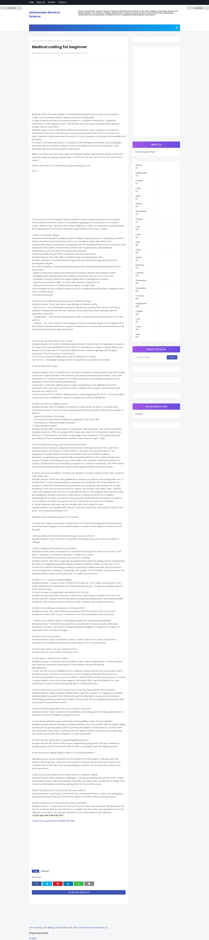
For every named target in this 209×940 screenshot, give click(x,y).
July (138, 226)
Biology (51, 927)
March (139, 165)
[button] (11, 8)
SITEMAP (33, 938)
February (140, 265)
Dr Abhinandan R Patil (145, 152)
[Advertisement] (79, 79)
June (138, 188)
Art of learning (36, 927)
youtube (139, 414)
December (141, 280)
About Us (41, 2)
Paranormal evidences (93, 927)
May (138, 196)
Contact (62, 2)
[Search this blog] (151, 357)
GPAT (75, 927)
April (138, 249)
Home (31, 2)
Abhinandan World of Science (47, 53)
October (140, 295)
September (141, 173)
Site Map (51, 2)
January (140, 272)
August (139, 180)
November (141, 211)
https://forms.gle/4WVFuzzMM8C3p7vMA (53, 820)
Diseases (42, 41)
